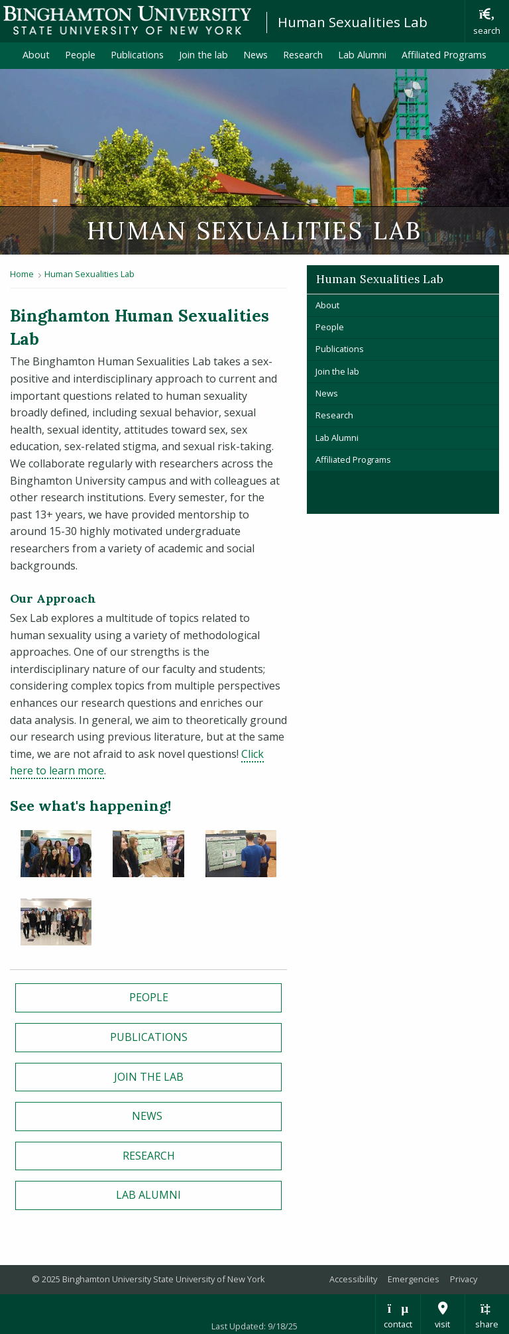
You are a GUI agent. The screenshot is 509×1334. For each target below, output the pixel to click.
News (255, 54)
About (36, 54)
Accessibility (353, 1279)
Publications (137, 54)
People (80, 54)
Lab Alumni (362, 54)
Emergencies (413, 1279)
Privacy (463, 1279)
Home (22, 274)
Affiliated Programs (448, 54)
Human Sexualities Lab (352, 22)
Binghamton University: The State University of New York (127, 20)
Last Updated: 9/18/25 (254, 1326)
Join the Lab (149, 1076)
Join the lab (203, 54)
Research (303, 54)
